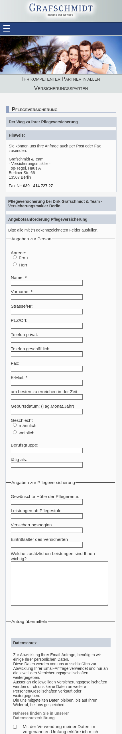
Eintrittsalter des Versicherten (39, 539)
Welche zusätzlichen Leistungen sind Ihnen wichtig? (61, 553)
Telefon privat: (24, 334)
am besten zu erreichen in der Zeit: (45, 391)
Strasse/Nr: (22, 306)
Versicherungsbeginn (31, 524)
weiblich (26, 432)
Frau (23, 257)
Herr (23, 264)
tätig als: (19, 459)
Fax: (15, 363)
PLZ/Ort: (19, 320)
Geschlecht (22, 420)
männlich (27, 425)
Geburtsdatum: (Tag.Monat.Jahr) (42, 406)
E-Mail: (19, 377)
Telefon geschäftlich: (30, 348)
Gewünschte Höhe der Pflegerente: (45, 496)
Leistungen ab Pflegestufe (36, 510)
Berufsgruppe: (24, 445)
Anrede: (18, 252)
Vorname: (21, 291)
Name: (19, 277)
